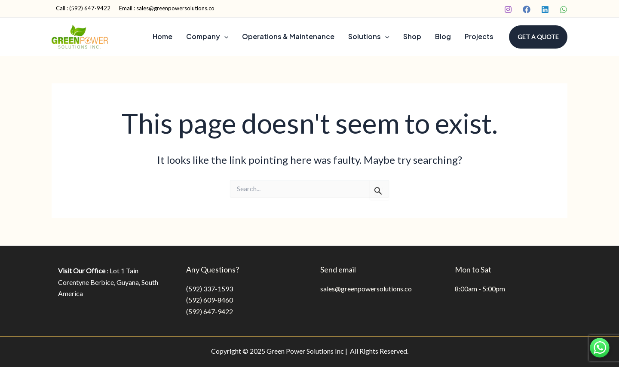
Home (162, 36)
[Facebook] (526, 9)
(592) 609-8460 (209, 300)
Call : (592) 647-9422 (83, 8)
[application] (224, 36)
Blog (443, 36)
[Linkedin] (545, 9)
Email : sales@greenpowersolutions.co (167, 8)
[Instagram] (508, 9)
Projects (479, 36)
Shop (412, 36)
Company (207, 36)
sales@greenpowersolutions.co (366, 288)
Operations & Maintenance (288, 36)
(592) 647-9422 (209, 311)
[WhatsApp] (563, 9)
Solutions (368, 36)
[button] (538, 37)
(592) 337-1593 (209, 288)
